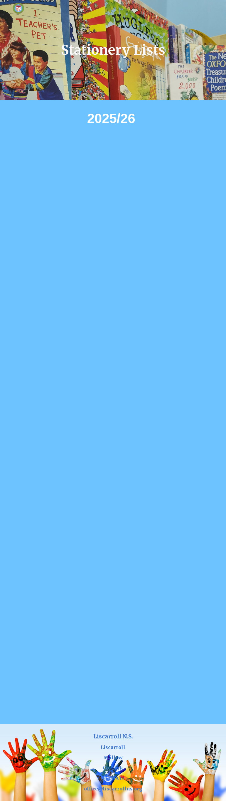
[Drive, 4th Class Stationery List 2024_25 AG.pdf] (113, 514)
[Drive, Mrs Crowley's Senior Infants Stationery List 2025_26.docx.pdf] (162, 179)
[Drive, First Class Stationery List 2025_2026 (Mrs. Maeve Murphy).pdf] (162, 263)
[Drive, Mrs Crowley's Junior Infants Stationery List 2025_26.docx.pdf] (63, 179)
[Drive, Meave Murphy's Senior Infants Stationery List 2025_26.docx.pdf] (63, 263)
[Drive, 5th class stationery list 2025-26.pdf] (113, 598)
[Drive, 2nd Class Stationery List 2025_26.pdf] (113, 347)
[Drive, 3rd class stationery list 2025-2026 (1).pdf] (113, 430)
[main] (113, 50)
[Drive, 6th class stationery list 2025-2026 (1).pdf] (113, 682)
